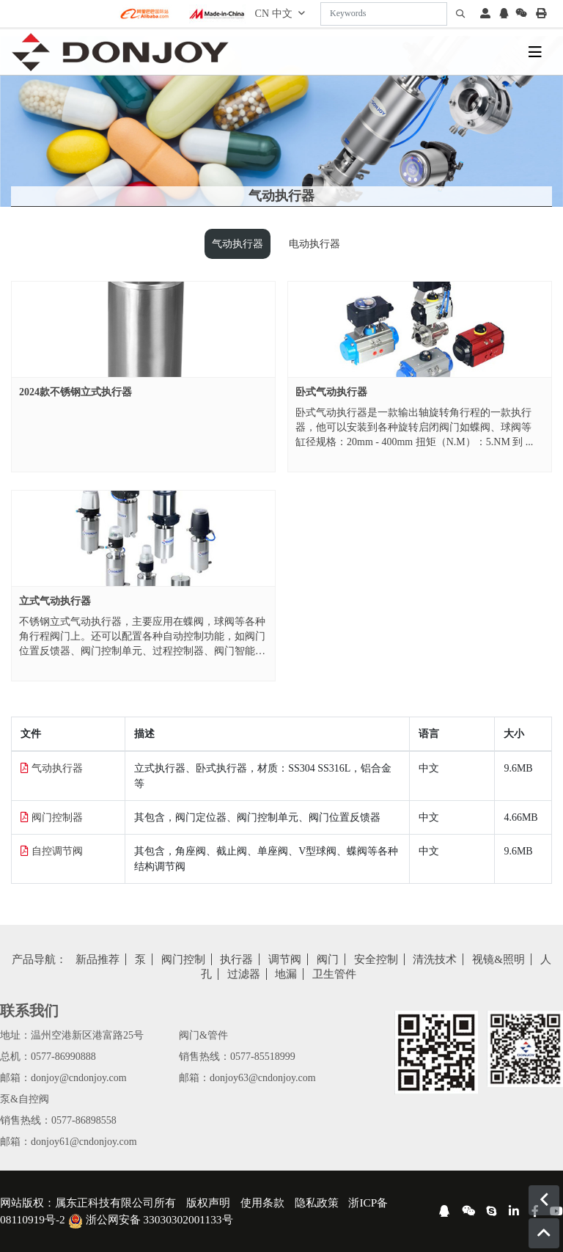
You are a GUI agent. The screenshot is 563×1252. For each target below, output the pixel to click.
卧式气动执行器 (331, 392)
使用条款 (262, 1202)
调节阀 (284, 959)
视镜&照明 (498, 959)
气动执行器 (237, 243)
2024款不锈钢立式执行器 (75, 392)
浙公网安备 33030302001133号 (150, 1219)
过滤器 (243, 974)
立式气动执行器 (55, 601)
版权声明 (208, 1202)
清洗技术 (435, 959)
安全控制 (376, 959)
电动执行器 (314, 243)
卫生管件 (334, 974)
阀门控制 (183, 959)
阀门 (328, 959)
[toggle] (535, 52)
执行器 (236, 959)
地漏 (286, 974)
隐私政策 (317, 1202)
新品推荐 (97, 959)
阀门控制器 (57, 817)
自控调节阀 (57, 851)
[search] (460, 14)
